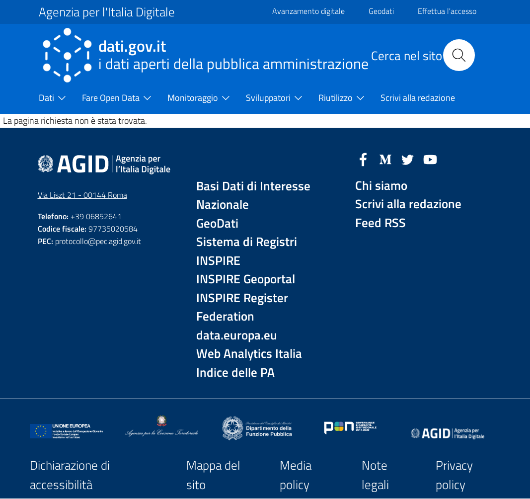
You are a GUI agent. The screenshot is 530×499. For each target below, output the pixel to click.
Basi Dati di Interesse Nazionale (253, 195)
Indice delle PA (235, 372)
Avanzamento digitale (308, 11)
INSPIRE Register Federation (242, 307)
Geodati (381, 11)
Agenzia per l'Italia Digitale (107, 11)
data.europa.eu (236, 335)
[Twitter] (408, 159)
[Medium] (385, 159)
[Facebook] (363, 159)
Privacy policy (454, 475)
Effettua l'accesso (447, 11)
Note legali (375, 475)
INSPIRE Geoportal (245, 279)
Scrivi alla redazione (408, 204)
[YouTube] (430, 159)
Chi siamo (381, 185)
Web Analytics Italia (249, 353)
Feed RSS (380, 223)
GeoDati (217, 223)
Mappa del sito (213, 475)
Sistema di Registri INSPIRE (246, 251)
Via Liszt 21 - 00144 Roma (82, 195)
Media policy (295, 475)
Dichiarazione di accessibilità (70, 475)
